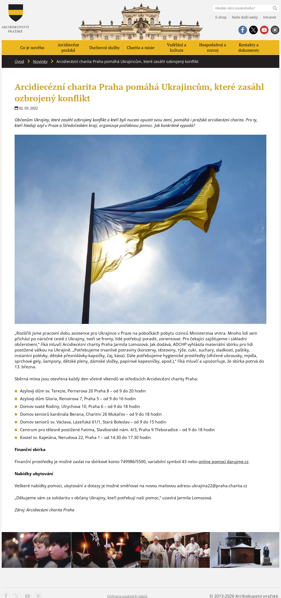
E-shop (221, 17)
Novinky (40, 61)
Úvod (19, 61)
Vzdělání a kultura (176, 47)
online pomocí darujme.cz (224, 461)
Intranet (269, 17)
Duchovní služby (104, 47)
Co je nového (32, 47)
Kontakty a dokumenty (248, 47)
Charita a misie (140, 47)
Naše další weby (245, 17)
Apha (15, 18)
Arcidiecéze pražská (68, 47)
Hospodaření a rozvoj (212, 47)
